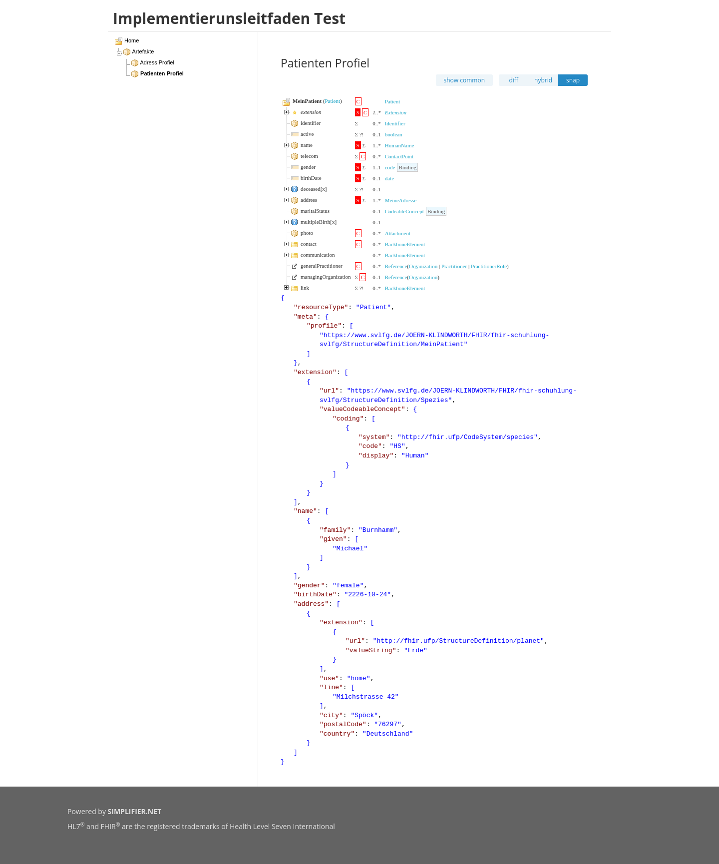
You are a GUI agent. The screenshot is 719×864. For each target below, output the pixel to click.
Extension (395, 112)
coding (348, 419)
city (331, 715)
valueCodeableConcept (362, 409)
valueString (371, 650)
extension (315, 372)
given (333, 539)
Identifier (395, 123)
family (335, 530)
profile (324, 326)
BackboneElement (405, 244)
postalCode (343, 724)
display (376, 455)
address (311, 604)
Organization (423, 266)
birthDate (315, 594)
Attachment (397, 233)
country (337, 734)
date (389, 178)
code (390, 167)
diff (513, 80)
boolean (393, 134)
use (329, 678)
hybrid (543, 80)
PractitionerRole (489, 266)
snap (573, 80)
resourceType (321, 307)
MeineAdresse (401, 200)
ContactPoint (399, 156)
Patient (332, 101)
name (305, 511)
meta (305, 317)
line (331, 687)
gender (309, 585)
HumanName (399, 145)
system (374, 437)
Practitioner (454, 266)
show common (464, 80)
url (329, 391)
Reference (396, 266)
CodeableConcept (404, 211)
